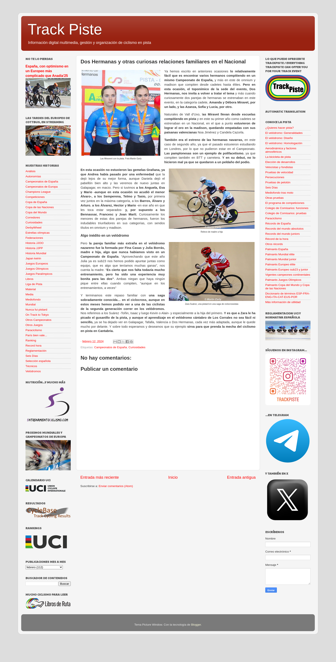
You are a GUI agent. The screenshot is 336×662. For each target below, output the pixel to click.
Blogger (196, 624)
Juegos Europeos (37, 263)
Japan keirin (33, 258)
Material (31, 289)
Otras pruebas (274, 197)
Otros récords (274, 244)
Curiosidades (137, 347)
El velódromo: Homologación (283, 143)
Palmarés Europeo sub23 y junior (286, 269)
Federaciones (34, 237)
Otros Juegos (34, 325)
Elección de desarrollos (280, 162)
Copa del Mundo (36, 212)
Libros (29, 279)
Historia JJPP (34, 248)
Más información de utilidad (282, 302)
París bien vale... (36, 335)
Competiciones (35, 197)
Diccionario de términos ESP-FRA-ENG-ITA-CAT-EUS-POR (287, 295)
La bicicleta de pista (278, 156)
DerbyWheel (33, 227)
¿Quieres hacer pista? (279, 127)
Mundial (31, 304)
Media (29, 294)
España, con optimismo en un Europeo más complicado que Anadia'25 (47, 71)
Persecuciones (274, 177)
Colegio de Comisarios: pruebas (285, 213)
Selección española (38, 361)
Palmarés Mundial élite (280, 254)
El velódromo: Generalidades (284, 132)
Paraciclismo (34, 330)
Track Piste (65, 29)
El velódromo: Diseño (279, 138)
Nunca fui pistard (36, 309)
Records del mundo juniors (282, 233)
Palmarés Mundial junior (280, 259)
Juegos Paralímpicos (39, 273)
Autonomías (33, 176)
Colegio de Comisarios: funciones (286, 208)
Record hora (33, 345)
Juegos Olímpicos (37, 268)
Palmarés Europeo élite (280, 264)
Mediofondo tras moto (279, 192)
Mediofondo (33, 299)
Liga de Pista (34, 284)
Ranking (31, 340)
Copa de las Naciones (40, 207)
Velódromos (33, 371)
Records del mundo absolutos (284, 228)
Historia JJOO (35, 243)
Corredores (33, 217)
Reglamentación (36, 350)
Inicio (173, 477)
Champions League (38, 191)
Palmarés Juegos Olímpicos (283, 279)
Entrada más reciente (99, 477)
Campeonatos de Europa (42, 186)
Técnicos (31, 366)
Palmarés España (276, 249)
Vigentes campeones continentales (287, 274)
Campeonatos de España (110, 347)
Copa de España (36, 202)
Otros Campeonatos (38, 319)
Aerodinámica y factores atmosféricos (280, 150)
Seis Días (32, 355)
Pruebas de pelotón (277, 182)
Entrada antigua (241, 477)
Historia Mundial (36, 253)
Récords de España (278, 223)
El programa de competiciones (284, 203)
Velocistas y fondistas (279, 167)
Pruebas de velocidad (279, 172)
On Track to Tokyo (37, 314)
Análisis (31, 171)
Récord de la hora (276, 239)
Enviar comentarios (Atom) (116, 486)
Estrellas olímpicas (38, 232)
